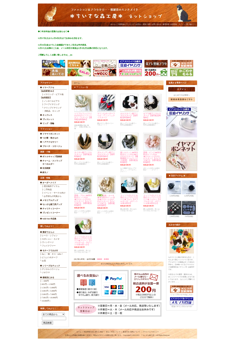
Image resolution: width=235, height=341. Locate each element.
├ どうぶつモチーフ (49, 257)
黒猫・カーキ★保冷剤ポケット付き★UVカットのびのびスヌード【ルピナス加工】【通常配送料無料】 (106, 200)
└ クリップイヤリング (51, 108)
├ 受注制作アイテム (50, 186)
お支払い (139, 24)
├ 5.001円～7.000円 (48, 294)
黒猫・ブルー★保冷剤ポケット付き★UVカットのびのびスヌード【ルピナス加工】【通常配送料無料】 (83, 200)
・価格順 (98, 259)
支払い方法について (113, 332)
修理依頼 (166, 24)
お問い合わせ (157, 24)
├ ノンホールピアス (50, 101)
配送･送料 (147, 24)
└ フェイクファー (48, 246)
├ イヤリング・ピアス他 (51, 94)
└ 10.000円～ (45, 301)
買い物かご (190, 24)
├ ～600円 (44, 281)
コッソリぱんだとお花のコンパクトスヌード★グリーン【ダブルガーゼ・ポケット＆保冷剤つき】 (83, 241)
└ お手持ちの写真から (51, 196)
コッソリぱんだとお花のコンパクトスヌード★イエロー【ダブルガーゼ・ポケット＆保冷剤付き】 (152, 199)
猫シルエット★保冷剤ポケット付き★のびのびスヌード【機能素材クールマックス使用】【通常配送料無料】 (129, 157)
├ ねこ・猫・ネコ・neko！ (51, 254)
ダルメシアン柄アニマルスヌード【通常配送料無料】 (106, 154)
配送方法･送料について (131, 332)
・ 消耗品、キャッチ (50, 111)
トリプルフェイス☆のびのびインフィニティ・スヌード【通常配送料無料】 (83, 116)
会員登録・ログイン (177, 24)
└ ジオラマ (45, 272)
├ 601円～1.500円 (47, 284)
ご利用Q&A (121, 24)
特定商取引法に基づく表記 (93, 332)
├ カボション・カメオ (50, 239)
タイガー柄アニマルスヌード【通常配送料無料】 (83, 154)
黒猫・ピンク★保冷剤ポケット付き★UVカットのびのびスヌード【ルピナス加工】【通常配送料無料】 (152, 157)
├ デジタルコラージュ (50, 269)
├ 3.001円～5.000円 (48, 291)
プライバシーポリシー (150, 332)
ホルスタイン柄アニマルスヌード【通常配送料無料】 (129, 115)
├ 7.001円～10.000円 (49, 297)
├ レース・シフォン (49, 235)
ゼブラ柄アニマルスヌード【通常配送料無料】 (152, 115)
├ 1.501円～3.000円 (48, 287)
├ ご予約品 (46, 189)
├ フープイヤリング (50, 104)
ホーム (113, 24)
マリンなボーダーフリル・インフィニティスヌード (106, 115)
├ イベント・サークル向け (52, 193)
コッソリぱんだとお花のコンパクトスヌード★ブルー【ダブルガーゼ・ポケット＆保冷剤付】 (129, 199)
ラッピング (130, 24)
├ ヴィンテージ (47, 242)
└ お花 (43, 261)
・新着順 (105, 259)
